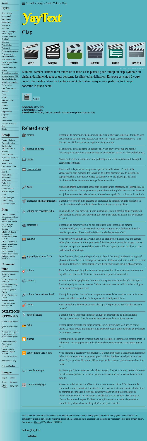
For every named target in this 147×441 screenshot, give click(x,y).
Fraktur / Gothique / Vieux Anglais (9, 32)
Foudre (4, 94)
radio (29, 325)
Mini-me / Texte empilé (8, 101)
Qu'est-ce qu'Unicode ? (10, 328)
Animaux (5, 151)
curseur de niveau (35, 148)
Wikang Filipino (4, 386)
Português (14, 382)
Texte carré (6, 48)
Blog (5, 209)
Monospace (6, 25)
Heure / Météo (7, 163)
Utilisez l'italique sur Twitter (9, 296)
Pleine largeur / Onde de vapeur (9, 63)
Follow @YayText (8, 366)
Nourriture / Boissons (10, 157)
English (4, 378)
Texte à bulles (7, 45)
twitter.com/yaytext (90, 415)
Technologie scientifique (6, 184)
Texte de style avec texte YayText (9, 304)
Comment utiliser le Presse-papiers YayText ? (9, 344)
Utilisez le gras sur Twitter (9, 291)
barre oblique (7, 19)
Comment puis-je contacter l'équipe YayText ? (8, 351)
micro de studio (34, 314)
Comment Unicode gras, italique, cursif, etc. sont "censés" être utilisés (10, 217)
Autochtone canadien (9, 82)
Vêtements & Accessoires (7, 176)
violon (30, 304)
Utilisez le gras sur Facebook (9, 275)
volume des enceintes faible (40, 211)
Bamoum (5, 91)
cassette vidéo (34, 169)
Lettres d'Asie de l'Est (10, 76)
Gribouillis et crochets (10, 73)
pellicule (31, 238)
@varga (37, 422)
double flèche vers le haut (39, 352)
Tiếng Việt (14, 386)
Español (13, 378)
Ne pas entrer (7, 112)
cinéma (30, 338)
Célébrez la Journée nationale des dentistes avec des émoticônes (10, 254)
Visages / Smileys (8, 140)
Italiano (4, 382)
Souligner (5, 28)
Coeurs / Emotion (8, 143)
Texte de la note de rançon (9, 69)
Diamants (5, 105)
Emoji (6, 135)
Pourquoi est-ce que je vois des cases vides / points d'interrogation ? (10, 335)
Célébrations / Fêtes (9, 166)
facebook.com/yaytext (110, 415)
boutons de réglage (36, 384)
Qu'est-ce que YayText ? (10, 322)
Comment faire (8, 266)
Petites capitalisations (10, 51)
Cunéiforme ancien (9, 88)
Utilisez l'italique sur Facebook (9, 280)
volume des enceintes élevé (40, 294)
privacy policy (137, 419)
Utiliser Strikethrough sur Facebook (10, 285)
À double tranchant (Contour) (9, 38)
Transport (5, 160)
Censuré (5, 108)
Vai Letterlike (7, 85)
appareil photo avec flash (39, 256)
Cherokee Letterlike (9, 79)
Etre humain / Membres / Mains (8, 147)
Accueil (4, 3)
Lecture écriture (7, 188)
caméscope (32, 224)
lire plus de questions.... (11, 356)
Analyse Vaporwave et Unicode (7, 226)
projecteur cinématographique (41, 200)
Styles (5, 8)
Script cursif (6, 16)
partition (31, 280)
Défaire (4, 129)
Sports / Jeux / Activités (7, 170)
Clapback (5, 115)
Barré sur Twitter (8, 300)
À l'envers (5, 42)
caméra (30, 135)
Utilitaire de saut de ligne (9, 125)
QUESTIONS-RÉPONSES (10, 314)
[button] (23, 4)
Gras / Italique (7, 13)
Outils (4, 194)
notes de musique (35, 370)
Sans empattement (8, 59)
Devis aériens (7, 121)
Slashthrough (6, 22)
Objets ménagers (8, 197)
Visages (4, 97)
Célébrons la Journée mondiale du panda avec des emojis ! (9, 245)
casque (30, 159)
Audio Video (6, 180)
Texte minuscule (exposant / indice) (8, 55)
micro (29, 186)
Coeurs (4, 118)
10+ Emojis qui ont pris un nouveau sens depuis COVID (9, 235)
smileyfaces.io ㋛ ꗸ (9, 361)
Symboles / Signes (8, 204)
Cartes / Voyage (7, 201)
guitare (30, 270)
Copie (36, 98)
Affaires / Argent (8, 191)
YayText (32, 435)
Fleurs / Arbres (7, 154)
